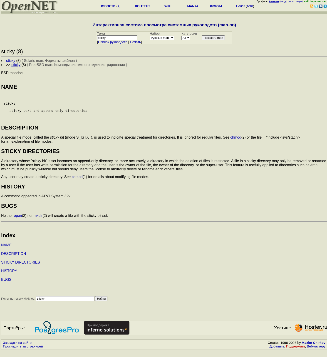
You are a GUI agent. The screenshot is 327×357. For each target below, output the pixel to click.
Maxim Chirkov (313, 349)
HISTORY (9, 277)
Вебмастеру (316, 353)
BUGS (6, 286)
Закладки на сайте (17, 349)
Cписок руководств (112, 42)
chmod (235, 144)
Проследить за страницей (23, 353)
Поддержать (295, 353)
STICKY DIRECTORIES (20, 269)
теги (250, 6)
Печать (135, 42)
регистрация (295, 1)
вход (283, 1)
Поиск (240, 6)
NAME (6, 251)
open (18, 222)
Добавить (277, 353)
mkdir (38, 222)
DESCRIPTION (13, 260)
